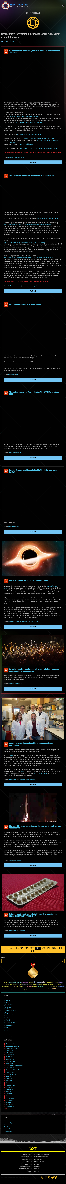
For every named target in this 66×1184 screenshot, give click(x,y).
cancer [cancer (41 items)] (11, 984)
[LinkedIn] (49, 1177)
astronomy (7, 1024)
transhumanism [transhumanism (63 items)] (46, 989)
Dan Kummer (9, 1068)
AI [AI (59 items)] (8, 982)
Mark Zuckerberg (8, 1014)
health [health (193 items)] (44, 984)
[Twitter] (46, 1177)
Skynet (6, 1012)
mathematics (31, 621)
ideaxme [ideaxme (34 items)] (59, 984)
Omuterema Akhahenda (12, 1070)
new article (10, 756)
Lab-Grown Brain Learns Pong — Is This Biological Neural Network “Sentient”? (34, 51)
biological (17, 157)
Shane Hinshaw (10, 1083)
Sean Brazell (9, 1087)
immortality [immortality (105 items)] (5, 987)
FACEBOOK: (22, 1154)
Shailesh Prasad (11, 452)
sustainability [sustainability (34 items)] (32, 989)
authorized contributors (14, 41)
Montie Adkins (10, 1102)
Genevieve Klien (10, 1044)
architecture (7, 1020)
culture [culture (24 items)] (19, 984)
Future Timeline (11, 375)
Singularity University (10, 1010)
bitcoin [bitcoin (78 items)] (56, 982)
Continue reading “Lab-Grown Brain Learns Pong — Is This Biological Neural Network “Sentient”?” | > (32, 152)
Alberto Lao (10, 860)
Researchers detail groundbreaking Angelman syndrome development (31, 744)
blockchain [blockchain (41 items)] (60, 982)
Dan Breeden (10, 157)
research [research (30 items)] (19, 989)
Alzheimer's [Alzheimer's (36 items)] (11, 982)
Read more (33, 162)
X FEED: (23, 1159)
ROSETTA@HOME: (22, 1169)
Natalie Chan (9, 1089)
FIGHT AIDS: (24, 1164)
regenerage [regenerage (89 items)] (61, 987)
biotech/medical (18, 286)
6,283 (48, 948)
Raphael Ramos (10, 1085)
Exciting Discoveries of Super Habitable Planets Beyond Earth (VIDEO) (33, 471)
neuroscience (27, 286)
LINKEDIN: (23, 1157)
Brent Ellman (9, 1093)
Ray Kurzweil (7, 1007)
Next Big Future (8, 1127)
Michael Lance (10, 1098)
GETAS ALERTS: (37, 1157)
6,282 (43, 948)
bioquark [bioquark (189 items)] (37, 982)
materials (17, 684)
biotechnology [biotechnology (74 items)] (50, 982)
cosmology (17, 621)
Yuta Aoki (9, 1076)
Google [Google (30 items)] (40, 984)
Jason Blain (9, 1100)
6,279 (27, 948)
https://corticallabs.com (25, 144)
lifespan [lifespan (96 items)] (34, 987)
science (20, 684)
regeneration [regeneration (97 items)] (14, 989)
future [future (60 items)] (34, 984)
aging (5, 1015)
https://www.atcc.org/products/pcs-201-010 (24, 116)
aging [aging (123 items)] (5, 982)
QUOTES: (35, 1171)
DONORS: (28, 1162)
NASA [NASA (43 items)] (45, 987)
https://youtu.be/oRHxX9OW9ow (47, 218)
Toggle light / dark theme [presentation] (63, 6)
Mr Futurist (7, 1125)
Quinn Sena (9, 1050)
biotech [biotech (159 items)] (43, 982)
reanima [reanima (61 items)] (55, 987)
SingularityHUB (8, 1131)
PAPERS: (36, 1169)
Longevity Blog (8, 1123)
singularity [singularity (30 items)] (25, 989)
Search (63, 961)
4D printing (7, 1002)
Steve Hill (8, 1091)
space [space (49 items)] (28, 989)
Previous (9, 948)
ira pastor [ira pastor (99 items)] (20, 987)
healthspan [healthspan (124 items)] (50, 985)
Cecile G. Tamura (11, 1074)
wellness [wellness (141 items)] (53, 989)
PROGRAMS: (36, 1167)
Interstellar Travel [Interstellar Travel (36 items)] (13, 987)
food (23, 286)
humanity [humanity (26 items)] (56, 984)
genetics (27, 779)
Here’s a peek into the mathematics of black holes (28, 580)
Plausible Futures (8, 1129)
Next (32, 951)
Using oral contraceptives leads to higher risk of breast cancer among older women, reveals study (33, 915)
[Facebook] (42, 1177)
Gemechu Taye (10, 1059)
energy (15, 860)
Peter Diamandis (8, 1004)
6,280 (32, 948)
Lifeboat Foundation (11, 1177)
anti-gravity (7, 1019)
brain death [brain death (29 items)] (7, 984)
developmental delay (40, 773)
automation (7, 1027)
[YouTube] (52, 1177)
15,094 (61, 948)
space (17, 375)
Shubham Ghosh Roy (12, 779)
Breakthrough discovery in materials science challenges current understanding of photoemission (34, 670)
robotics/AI (21, 157)
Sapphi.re (26, 1177)
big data (6, 1030)
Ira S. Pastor (9, 1104)
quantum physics (34, 286)
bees (5, 1029)
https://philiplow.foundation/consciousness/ (28, 122)
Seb (7, 1096)
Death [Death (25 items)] (21, 984)
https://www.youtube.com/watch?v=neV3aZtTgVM (38, 138)
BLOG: (35, 1159)
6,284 (54, 948)
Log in (5, 41)
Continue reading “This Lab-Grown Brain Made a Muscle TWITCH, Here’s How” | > (26, 281)
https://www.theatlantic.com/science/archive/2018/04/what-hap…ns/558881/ (28, 258)
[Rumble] (55, 1177)
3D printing (7, 1000)
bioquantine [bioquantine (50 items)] (31, 982)
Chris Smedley (10, 1106)
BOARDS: (36, 1162)
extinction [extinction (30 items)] (30, 984)
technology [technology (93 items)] (39, 989)
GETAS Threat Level (33, 1148)
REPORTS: (36, 1164)
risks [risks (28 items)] (22, 989)
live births (23, 771)
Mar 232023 (6, 51)
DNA (5, 1005)
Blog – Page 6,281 (33, 13)
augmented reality (9, 1025)
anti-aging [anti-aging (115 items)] (17, 982)
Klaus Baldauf (10, 1072)
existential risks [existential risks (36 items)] (25, 984)
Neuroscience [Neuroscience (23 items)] (48, 987)
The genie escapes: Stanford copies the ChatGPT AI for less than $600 (34, 393)
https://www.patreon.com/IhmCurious (29, 134)
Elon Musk (7, 1009)
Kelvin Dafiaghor (10, 1061)
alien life (6, 1017)
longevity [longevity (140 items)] (40, 987)
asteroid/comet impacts (10, 1022)
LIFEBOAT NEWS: (37, 1154)
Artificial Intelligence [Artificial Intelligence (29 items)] (24, 982)
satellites (19, 860)
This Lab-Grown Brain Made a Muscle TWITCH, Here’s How (31, 175)
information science (24, 621)
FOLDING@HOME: (23, 1167)
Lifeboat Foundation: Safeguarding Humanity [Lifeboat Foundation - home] (29, 5)
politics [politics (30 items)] (51, 987)
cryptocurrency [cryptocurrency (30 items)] (15, 984)
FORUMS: (29, 1171)
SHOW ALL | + (6, 1109)
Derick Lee (9, 1078)
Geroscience (7, 1121)
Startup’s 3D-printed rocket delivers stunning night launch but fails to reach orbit (35, 827)
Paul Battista (10, 621)
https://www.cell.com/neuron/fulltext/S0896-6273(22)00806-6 (38, 148)
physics (36, 621)
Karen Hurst (9, 1063)
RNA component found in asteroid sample (25, 304)
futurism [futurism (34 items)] (37, 984)
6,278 (21, 948)
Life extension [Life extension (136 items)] (27, 987)
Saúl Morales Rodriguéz (12, 1046)
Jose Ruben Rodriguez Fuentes (14, 1065)
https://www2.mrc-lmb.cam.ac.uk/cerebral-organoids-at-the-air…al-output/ (27, 224)
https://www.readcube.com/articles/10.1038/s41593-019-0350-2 (24, 242)
